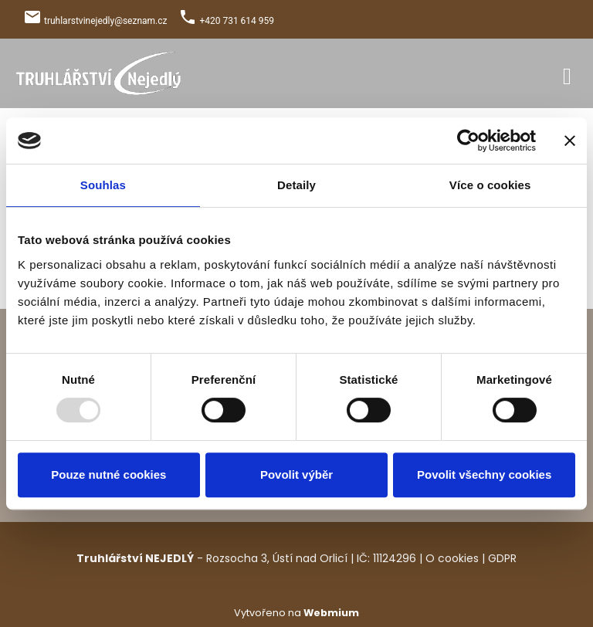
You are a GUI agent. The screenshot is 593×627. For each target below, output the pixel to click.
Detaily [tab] (296, 184)
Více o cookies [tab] (490, 184)
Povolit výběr (296, 474)
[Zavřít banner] (569, 140)
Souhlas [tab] (103, 184)
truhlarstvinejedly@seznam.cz (106, 20)
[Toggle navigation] (567, 74)
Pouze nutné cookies (108, 474)
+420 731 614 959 (236, 20)
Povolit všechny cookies (484, 474)
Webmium (331, 612)
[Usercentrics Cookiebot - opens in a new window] (468, 140)
